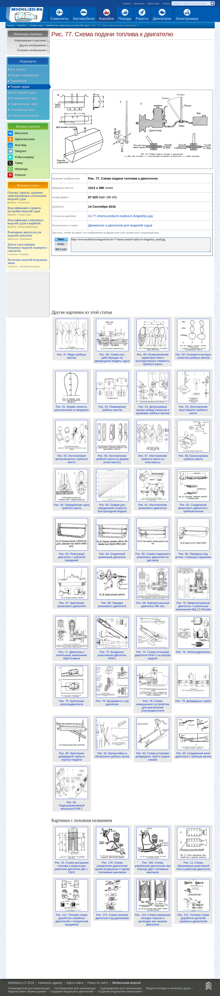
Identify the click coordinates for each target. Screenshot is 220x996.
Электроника (187, 18)
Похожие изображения (31, 50)
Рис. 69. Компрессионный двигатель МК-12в (152, 603)
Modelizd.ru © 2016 (21, 982)
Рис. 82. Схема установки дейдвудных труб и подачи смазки (152, 754)
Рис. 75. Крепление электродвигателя (71, 701)
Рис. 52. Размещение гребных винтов (112, 407)
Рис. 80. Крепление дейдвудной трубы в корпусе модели (71, 754)
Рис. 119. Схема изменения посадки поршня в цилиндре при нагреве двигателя (152, 918)
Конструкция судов (23, 92)
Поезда (124, 18)
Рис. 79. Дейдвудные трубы (193, 699)
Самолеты (60, 18)
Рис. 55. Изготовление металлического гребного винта (71, 457)
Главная (127, 3)
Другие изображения (32, 45)
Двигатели (162, 18)
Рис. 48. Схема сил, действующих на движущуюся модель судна (112, 356)
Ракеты (142, 18)
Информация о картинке (30, 40)
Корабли (106, 18)
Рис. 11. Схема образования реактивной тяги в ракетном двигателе (193, 864)
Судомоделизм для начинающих (121, 988)
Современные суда (23, 103)
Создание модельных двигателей (71, 991)
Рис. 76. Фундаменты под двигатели (112, 701)
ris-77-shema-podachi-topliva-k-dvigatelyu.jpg (120, 216)
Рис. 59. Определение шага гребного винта (71, 505)
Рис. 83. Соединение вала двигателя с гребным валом (193, 753)
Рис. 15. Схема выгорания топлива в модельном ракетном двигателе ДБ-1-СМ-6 (72, 866)
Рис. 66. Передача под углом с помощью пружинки (193, 554)
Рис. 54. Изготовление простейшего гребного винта (193, 408)
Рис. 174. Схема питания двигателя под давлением (112, 915)
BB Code (60, 249)
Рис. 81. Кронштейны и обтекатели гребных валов (112, 753)
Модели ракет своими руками (27, 991)
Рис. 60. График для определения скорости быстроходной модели (112, 506)
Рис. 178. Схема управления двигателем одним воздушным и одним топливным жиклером (112, 866)
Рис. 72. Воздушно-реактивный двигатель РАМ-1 (112, 653)
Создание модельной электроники (120, 991)
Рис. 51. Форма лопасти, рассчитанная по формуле (72, 407)
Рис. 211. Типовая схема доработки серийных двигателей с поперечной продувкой (71, 918)
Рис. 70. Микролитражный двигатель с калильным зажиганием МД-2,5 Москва (193, 604)
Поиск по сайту (97, 982)
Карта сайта (154, 3)
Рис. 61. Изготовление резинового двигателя (153, 505)
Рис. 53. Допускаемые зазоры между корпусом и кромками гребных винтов (152, 408)
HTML (60, 244)
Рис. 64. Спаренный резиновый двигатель (112, 554)
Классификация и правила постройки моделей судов (28, 211)
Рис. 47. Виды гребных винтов (71, 354)
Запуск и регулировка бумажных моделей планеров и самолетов (28, 249)
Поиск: (166, 3)
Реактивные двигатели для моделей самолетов (28, 236)
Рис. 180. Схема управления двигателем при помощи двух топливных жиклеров (153, 866)
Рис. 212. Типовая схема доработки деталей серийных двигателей (193, 916)
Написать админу (50, 982)
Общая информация (24, 75)
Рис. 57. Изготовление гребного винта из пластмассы (153, 457)
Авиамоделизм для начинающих (29, 988)
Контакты (139, 3)
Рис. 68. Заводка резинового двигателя (112, 603)
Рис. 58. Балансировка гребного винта (193, 456)
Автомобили (84, 18)
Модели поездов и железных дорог (168, 988)
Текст (61, 239)
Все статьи (17, 69)
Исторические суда (23, 98)
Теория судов (19, 86)
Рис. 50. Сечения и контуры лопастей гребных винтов (193, 354)
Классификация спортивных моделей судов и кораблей (28, 223)
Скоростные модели (24, 115)
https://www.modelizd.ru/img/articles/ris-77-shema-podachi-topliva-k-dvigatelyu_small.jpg (141, 244)
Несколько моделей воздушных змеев (28, 263)
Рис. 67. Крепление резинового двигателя (71, 603)
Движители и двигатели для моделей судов (120, 225)
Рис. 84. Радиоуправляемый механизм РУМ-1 (71, 803)
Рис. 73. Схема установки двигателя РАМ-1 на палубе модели (153, 653)
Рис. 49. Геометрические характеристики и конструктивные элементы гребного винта (153, 358)
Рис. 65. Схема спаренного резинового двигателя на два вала (152, 555)
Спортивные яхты (22, 109)
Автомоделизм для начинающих (75, 988)
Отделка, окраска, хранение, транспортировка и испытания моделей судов (28, 197)
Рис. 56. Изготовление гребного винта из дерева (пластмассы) (112, 457)
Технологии (18, 80)
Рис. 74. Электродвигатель (193, 650)
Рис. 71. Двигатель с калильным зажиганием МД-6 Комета (71, 653)
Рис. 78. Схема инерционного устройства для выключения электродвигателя (152, 704)
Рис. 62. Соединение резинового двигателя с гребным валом (193, 506)
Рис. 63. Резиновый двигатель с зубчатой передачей (71, 555)
